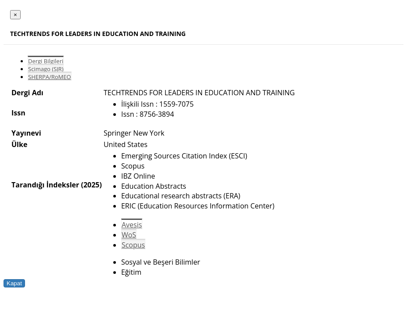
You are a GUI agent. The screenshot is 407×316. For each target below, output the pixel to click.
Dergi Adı (27, 92)
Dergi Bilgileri (45, 61)
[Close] (15, 14)
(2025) (91, 185)
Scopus (133, 245)
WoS (129, 235)
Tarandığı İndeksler (45, 185)
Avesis (132, 225)
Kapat (14, 283)
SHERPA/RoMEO (49, 77)
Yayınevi (26, 133)
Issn (18, 113)
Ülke (19, 144)
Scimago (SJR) (45, 69)
